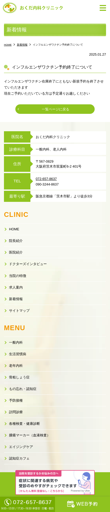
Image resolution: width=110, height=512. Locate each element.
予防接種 (16, 400)
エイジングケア (21, 447)
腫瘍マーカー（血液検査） (29, 435)
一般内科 (16, 342)
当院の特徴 (17, 276)
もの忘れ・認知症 (22, 389)
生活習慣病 (17, 354)
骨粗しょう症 (19, 377)
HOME (14, 229)
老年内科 (16, 366)
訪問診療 (16, 412)
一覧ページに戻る (55, 109)
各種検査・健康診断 (24, 424)
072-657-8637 (46, 179)
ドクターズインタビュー (28, 264)
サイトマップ (19, 311)
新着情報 (16, 299)
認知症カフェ (19, 458)
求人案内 (16, 287)
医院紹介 (16, 252)
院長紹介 (16, 241)
